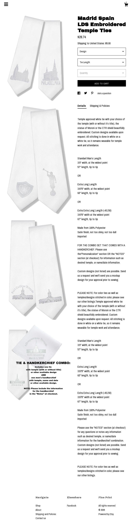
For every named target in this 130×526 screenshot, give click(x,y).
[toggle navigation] (6, 4)
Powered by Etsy (106, 514)
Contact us (41, 518)
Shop (38, 505)
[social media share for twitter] (86, 93)
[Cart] (126, 5)
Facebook (71, 505)
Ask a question (104, 93)
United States (97, 43)
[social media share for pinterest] (92, 93)
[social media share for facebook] (79, 93)
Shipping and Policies (46, 514)
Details (82, 106)
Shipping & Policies (100, 106)
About (38, 509)
